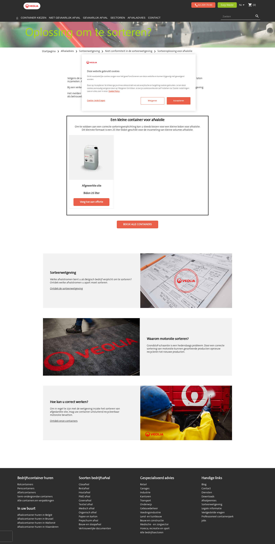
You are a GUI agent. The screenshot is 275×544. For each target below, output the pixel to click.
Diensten (207, 492)
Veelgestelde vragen (213, 512)
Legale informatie (212, 508)
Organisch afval (88, 512)
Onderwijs (146, 504)
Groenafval (85, 500)
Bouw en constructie (152, 520)
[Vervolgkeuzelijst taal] (242, 5)
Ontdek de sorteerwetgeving (66, 289)
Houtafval (84, 492)
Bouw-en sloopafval (90, 524)
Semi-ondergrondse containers (35, 496)
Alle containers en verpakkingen (35, 500)
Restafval (84, 488)
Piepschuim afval (88, 520)
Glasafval (84, 484)
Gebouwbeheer (149, 508)
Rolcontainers (25, 484)
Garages (144, 488)
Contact (206, 488)
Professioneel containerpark (217, 516)
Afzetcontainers (26, 492)
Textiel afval (86, 504)
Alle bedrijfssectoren (151, 532)
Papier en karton (88, 516)
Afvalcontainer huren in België (34, 515)
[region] (139, 82)
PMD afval (84, 496)
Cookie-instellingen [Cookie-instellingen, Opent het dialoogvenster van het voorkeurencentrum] (96, 100)
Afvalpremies (209, 500)
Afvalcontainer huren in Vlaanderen (38, 527)
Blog (204, 484)
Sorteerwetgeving (212, 504)
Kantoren (145, 496)
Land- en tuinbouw (151, 516)
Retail (143, 484)
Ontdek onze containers (64, 421)
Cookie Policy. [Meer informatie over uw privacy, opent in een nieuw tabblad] (114, 91)
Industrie (145, 492)
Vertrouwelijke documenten (95, 528)
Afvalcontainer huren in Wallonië (36, 523)
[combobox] (240, 17)
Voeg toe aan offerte (91, 202)
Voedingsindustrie (150, 512)
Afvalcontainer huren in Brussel (35, 519)
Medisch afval (87, 508)
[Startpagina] (17, 17)
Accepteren (178, 100)
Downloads (208, 496)
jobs (204, 520)
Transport (145, 500)
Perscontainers (25, 488)
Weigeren (152, 100)
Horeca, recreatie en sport (155, 528)
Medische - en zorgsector (154, 524)
